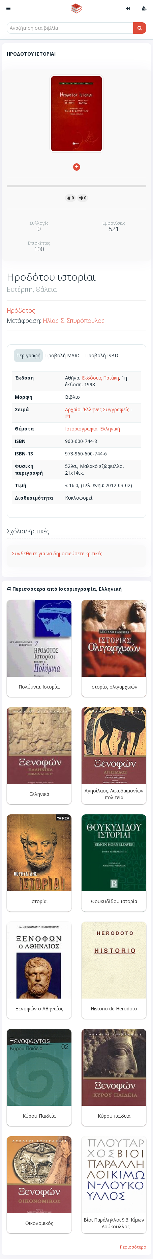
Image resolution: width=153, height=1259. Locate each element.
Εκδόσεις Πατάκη (100, 377)
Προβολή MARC (63, 355)
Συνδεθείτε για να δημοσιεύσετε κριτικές (57, 553)
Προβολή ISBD (101, 355)
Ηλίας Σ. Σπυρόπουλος (73, 320)
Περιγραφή (28, 355)
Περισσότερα (133, 1247)
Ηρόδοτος (21, 310)
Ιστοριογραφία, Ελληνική (92, 428)
